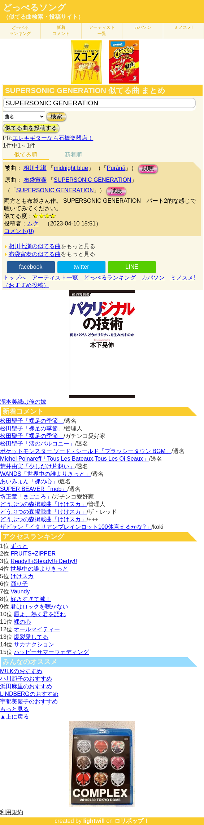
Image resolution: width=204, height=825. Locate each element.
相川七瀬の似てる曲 (35, 246)
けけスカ (22, 576)
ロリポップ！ (131, 821)
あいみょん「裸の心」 (29, 481)
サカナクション (34, 644)
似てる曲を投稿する (31, 128)
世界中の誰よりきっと (39, 569)
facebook (31, 267)
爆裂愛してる (31, 637)
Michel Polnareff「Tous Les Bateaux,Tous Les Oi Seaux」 (74, 459)
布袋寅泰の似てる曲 (35, 254)
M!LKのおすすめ (21, 671)
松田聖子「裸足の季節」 (32, 421)
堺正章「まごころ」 (26, 496)
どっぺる (20, 30)
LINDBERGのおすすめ (29, 694)
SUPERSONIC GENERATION (92, 180)
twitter (81, 267)
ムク (33, 223)
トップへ (14, 278)
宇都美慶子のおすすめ (29, 701)
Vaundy (20, 591)
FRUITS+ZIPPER (33, 553)
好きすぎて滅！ (30, 599)
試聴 (148, 169)
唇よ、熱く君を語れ (40, 614)
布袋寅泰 (35, 180)
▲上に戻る (14, 717)
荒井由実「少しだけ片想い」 (37, 466)
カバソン (142, 27)
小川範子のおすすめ (26, 679)
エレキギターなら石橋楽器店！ (52, 138)
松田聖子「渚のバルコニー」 (37, 443)
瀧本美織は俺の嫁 (23, 402)
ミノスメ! (183, 27)
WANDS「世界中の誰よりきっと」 (45, 474)
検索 (56, 116)
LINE (131, 267)
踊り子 (19, 584)
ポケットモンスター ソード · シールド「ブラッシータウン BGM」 (86, 451)
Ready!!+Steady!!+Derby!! (43, 561)
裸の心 (22, 622)
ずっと (19, 546)
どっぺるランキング (110, 278)
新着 (61, 30)
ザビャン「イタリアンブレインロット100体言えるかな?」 (76, 527)
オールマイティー (37, 629)
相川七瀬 (35, 168)
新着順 (73, 155)
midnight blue (71, 168)
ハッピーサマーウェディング (51, 652)
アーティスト (102, 30)
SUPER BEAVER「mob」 (33, 489)
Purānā (116, 168)
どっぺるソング (34, 7)
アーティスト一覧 (55, 278)
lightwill (94, 821)
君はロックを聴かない (39, 607)
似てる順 (25, 155)
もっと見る (14, 709)
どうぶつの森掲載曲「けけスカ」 (43, 504)
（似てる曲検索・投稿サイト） (43, 17)
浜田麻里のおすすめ (26, 686)
